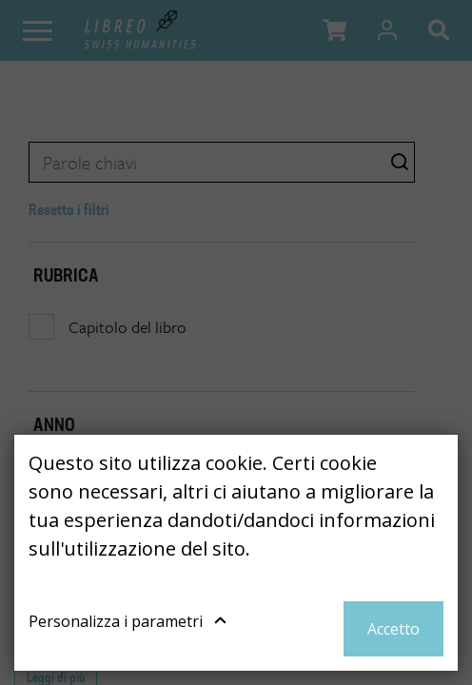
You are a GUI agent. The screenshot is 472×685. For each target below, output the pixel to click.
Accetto (393, 628)
